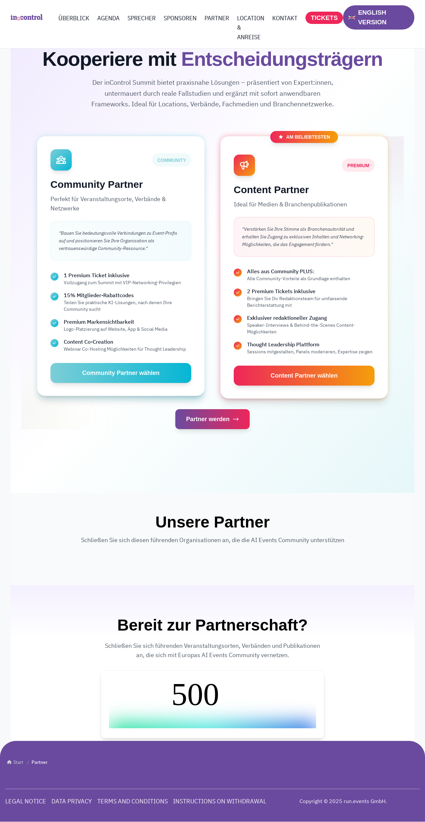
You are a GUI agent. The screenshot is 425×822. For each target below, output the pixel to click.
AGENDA (108, 18)
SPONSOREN (180, 18)
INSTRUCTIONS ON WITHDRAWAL (219, 801)
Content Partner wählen (304, 375)
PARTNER (217, 18)
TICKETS (324, 17)
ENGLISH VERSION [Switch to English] (367, 17)
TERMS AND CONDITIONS (132, 801)
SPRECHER (142, 18)
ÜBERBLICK (73, 18)
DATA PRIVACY (71, 801)
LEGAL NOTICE (25, 801)
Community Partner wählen (120, 373)
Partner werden (212, 419)
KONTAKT (285, 18)
